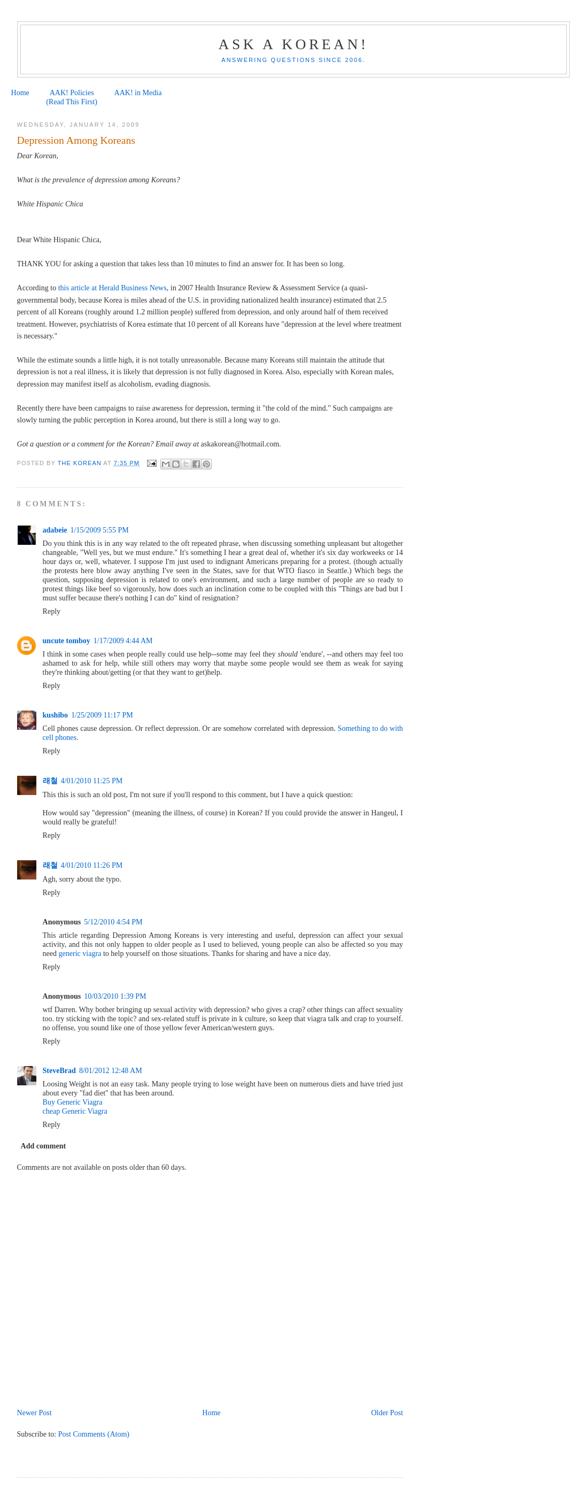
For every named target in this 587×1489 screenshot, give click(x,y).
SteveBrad (59, 1070)
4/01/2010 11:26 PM (92, 865)
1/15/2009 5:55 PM (100, 530)
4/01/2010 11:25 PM (92, 780)
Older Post (387, 1412)
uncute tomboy (66, 640)
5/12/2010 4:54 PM (113, 921)
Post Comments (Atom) (93, 1434)
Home (20, 92)
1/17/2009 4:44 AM (123, 640)
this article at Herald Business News (112, 287)
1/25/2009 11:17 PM (102, 715)
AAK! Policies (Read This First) (71, 97)
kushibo (55, 715)
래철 (50, 780)
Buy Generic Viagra (73, 1102)
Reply (52, 611)
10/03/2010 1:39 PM (115, 996)
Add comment (43, 1145)
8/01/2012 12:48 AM (110, 1070)
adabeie (55, 530)
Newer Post (34, 1412)
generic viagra (80, 953)
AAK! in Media (138, 92)
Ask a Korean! (294, 44)
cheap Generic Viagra (75, 1111)
